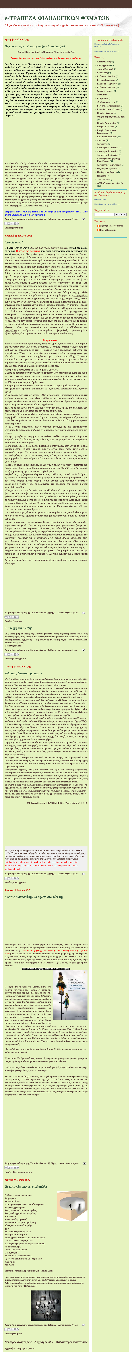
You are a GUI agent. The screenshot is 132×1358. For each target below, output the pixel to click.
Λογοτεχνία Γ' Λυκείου (107, 155)
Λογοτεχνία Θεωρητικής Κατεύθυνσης (108, 160)
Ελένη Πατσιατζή (108, 230)
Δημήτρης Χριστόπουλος (111, 226)
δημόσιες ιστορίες (105, 91)
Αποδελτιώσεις (104, 62)
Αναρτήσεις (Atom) (25, 1348)
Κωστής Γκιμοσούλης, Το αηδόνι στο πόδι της (34, 897)
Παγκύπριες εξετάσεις (107, 168)
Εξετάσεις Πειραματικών (108, 106)
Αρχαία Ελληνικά (105, 69)
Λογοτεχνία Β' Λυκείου (107, 151)
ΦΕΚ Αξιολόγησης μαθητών (110, 183)
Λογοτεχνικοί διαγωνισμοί (109, 165)
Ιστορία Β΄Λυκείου (106, 127)
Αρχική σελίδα (43, 1342)
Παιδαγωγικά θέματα (107, 172)
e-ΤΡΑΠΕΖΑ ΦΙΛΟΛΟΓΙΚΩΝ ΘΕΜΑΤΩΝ (57, 18)
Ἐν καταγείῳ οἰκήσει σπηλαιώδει (26, 1186)
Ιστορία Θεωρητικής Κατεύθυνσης (106, 131)
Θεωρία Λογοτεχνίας (106, 123)
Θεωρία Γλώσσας (105, 113)
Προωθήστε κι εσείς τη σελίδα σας (107, 51)
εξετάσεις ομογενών (106, 102)
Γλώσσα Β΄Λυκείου (106, 80)
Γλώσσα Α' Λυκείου (106, 76)
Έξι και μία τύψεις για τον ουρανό (49, 247)
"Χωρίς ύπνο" (14, 242)
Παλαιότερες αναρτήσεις (71, 1342)
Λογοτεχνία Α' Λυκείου (107, 147)
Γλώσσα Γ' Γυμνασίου (107, 84)
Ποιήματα (17, 1334)
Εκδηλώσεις (102, 98)
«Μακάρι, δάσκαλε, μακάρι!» (23, 673)
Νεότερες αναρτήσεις (18, 1342)
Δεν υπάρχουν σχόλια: (68, 219)
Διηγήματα (18, 228)
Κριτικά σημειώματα (23, 1172)
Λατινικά (101, 140)
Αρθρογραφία (19, 659)
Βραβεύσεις (102, 73)
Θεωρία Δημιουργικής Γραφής (111, 117)
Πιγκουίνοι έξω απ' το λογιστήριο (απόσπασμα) (35, 46)
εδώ (19, 646)
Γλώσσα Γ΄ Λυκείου (106, 87)
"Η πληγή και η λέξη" (19, 628)
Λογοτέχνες (102, 144)
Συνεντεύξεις (103, 179)
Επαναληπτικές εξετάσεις (108, 109)
